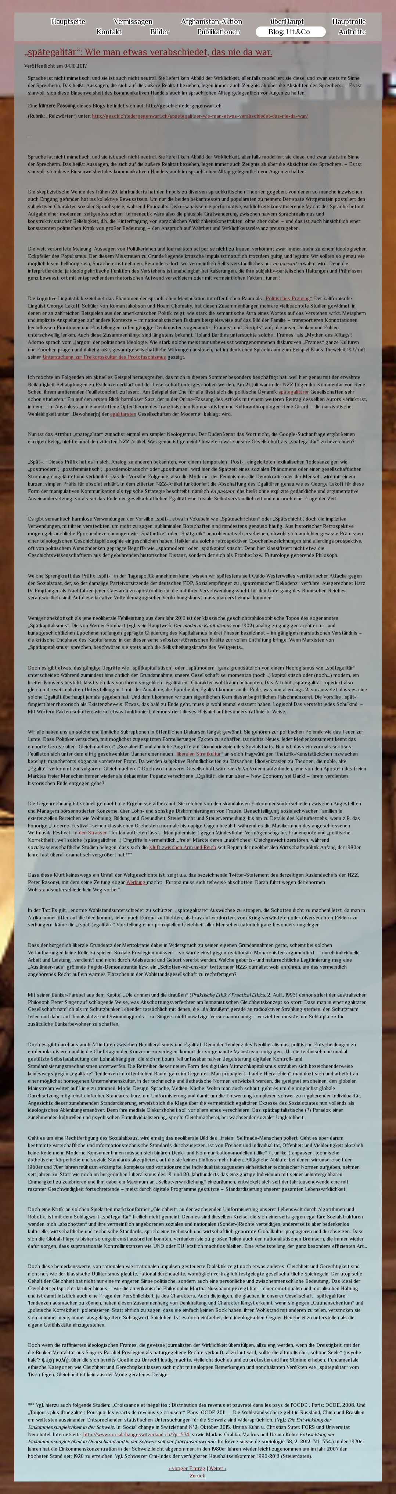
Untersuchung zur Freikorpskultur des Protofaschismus (104, 357)
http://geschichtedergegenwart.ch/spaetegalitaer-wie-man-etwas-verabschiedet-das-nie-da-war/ (200, 116)
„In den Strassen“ (90, 832)
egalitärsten (123, 414)
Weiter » (218, 1468)
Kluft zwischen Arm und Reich (182, 847)
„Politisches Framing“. (288, 298)
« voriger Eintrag (187, 1468)
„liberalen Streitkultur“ (199, 754)
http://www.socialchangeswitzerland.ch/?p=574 (136, 1434)
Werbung (136, 882)
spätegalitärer (293, 392)
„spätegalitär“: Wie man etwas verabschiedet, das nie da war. (148, 52)
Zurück (197, 1476)
